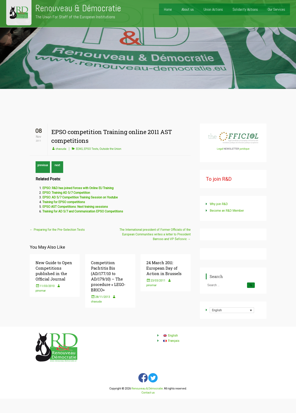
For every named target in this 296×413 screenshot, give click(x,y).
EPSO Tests (91, 148)
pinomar (41, 290)
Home (168, 9)
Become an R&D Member (227, 210)
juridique (244, 148)
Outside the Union (110, 148)
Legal (220, 148)
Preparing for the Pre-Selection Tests (57, 229)
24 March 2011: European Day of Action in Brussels (164, 268)
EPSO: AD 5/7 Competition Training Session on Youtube (80, 197)
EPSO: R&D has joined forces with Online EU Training (78, 188)
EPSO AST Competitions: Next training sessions (75, 207)
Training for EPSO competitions (63, 202)
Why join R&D (219, 204)
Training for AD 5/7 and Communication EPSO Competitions (82, 211)
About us (188, 9)
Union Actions (213, 9)
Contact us (148, 392)
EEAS (79, 148)
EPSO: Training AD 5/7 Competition (66, 193)
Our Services (276, 9)
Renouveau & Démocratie (78, 8)
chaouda (61, 148)
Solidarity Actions (245, 9)
